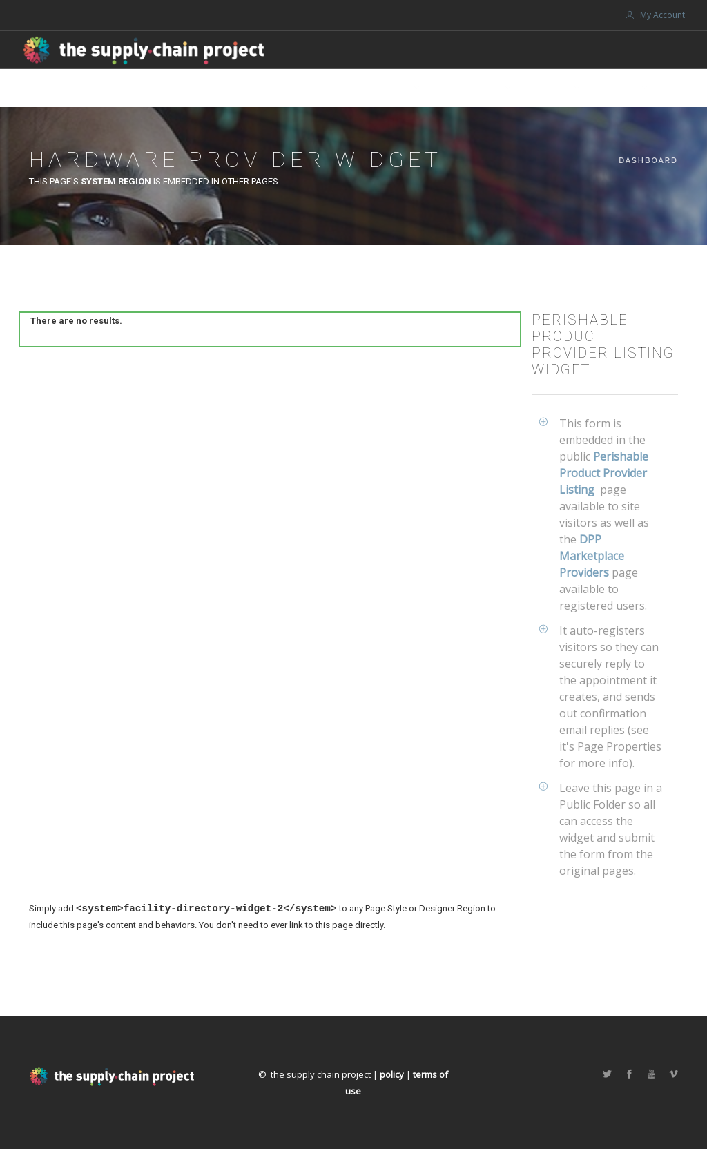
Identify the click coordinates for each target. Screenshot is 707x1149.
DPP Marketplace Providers (591, 556)
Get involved (468, 88)
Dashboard (648, 160)
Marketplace (316, 88)
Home (256, 88)
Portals (616, 88)
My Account (655, 15)
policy (392, 1074)
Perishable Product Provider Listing (603, 473)
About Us (387, 88)
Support (548, 88)
